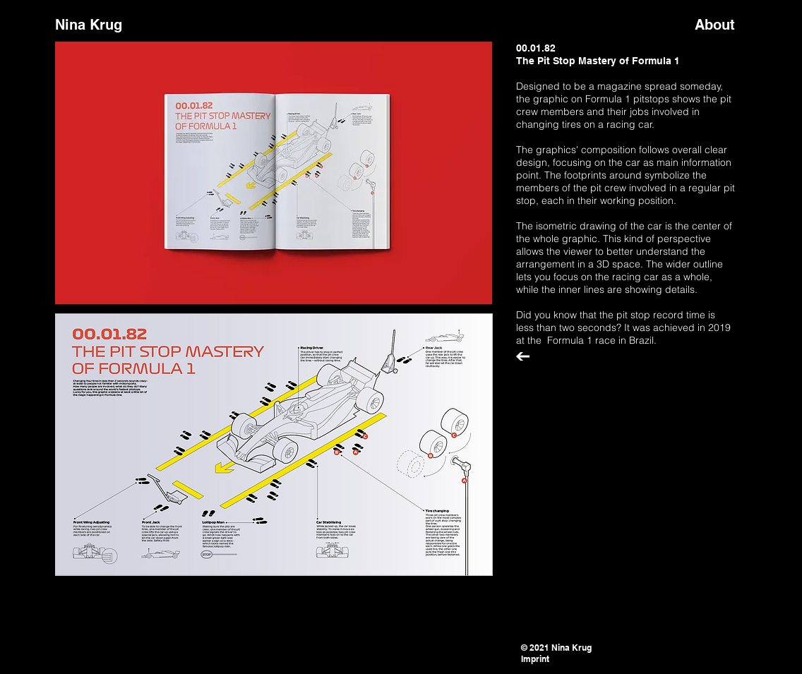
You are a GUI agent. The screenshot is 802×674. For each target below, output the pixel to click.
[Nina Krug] (114, 24)
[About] (721, 24)
